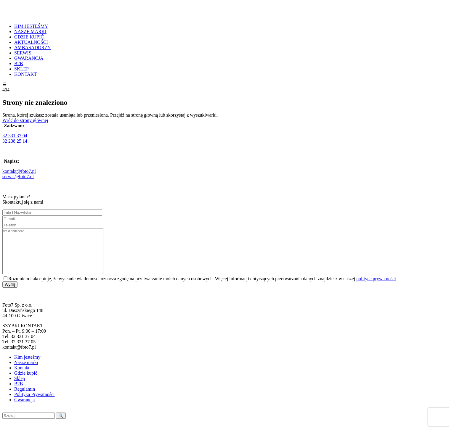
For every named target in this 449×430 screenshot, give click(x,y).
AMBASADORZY (32, 47)
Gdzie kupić (25, 381)
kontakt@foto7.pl (19, 171)
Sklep (19, 387)
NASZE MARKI (30, 31)
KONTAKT (25, 74)
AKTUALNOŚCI (31, 42)
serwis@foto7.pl (18, 176)
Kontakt (22, 376)
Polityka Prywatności (34, 403)
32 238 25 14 (14, 141)
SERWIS (22, 52)
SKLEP (21, 68)
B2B (18, 63)
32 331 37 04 (14, 135)
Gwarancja (24, 408)
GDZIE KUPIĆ (29, 36)
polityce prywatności (376, 287)
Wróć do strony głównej (25, 120)
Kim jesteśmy (27, 365)
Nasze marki (26, 371)
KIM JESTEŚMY (31, 26)
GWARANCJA (29, 58)
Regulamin (24, 397)
